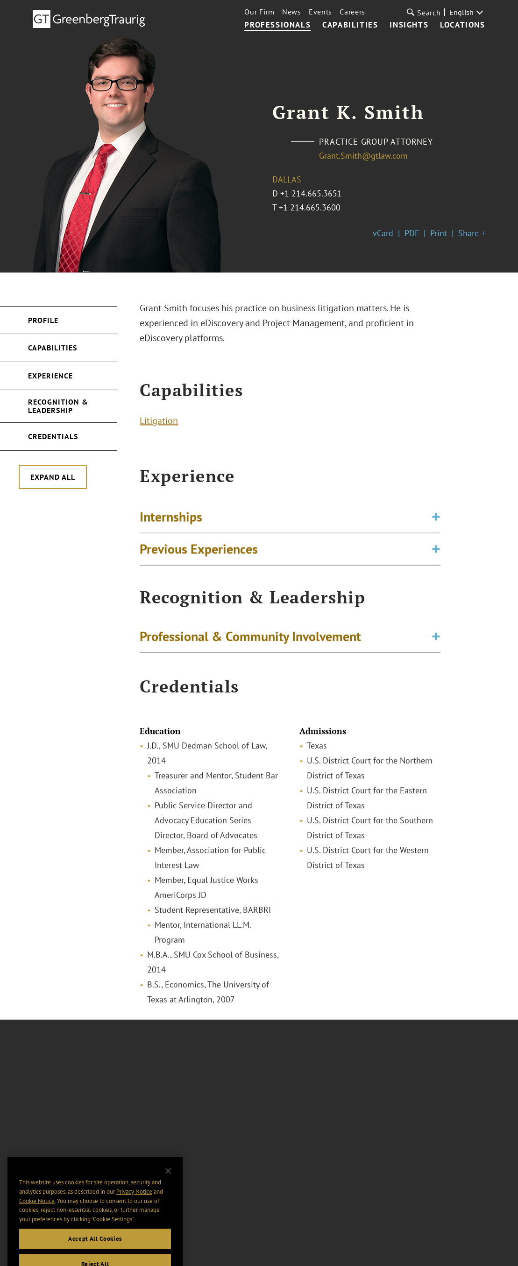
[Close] (168, 1183)
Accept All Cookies (95, 1251)
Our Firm (259, 11)
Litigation (159, 422)
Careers (352, 11)
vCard (383, 233)
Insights (409, 25)
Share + (471, 233)
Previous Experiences (199, 552)
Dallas (286, 179)
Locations (462, 25)
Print (438, 233)
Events (320, 11)
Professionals (277, 25)
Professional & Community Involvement (250, 638)
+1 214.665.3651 (311, 193)
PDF (411, 233)
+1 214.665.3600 (310, 207)
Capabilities (350, 25)
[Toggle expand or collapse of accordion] (436, 520)
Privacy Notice (134, 1204)
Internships (171, 520)
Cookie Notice (37, 1213)
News (291, 11)
